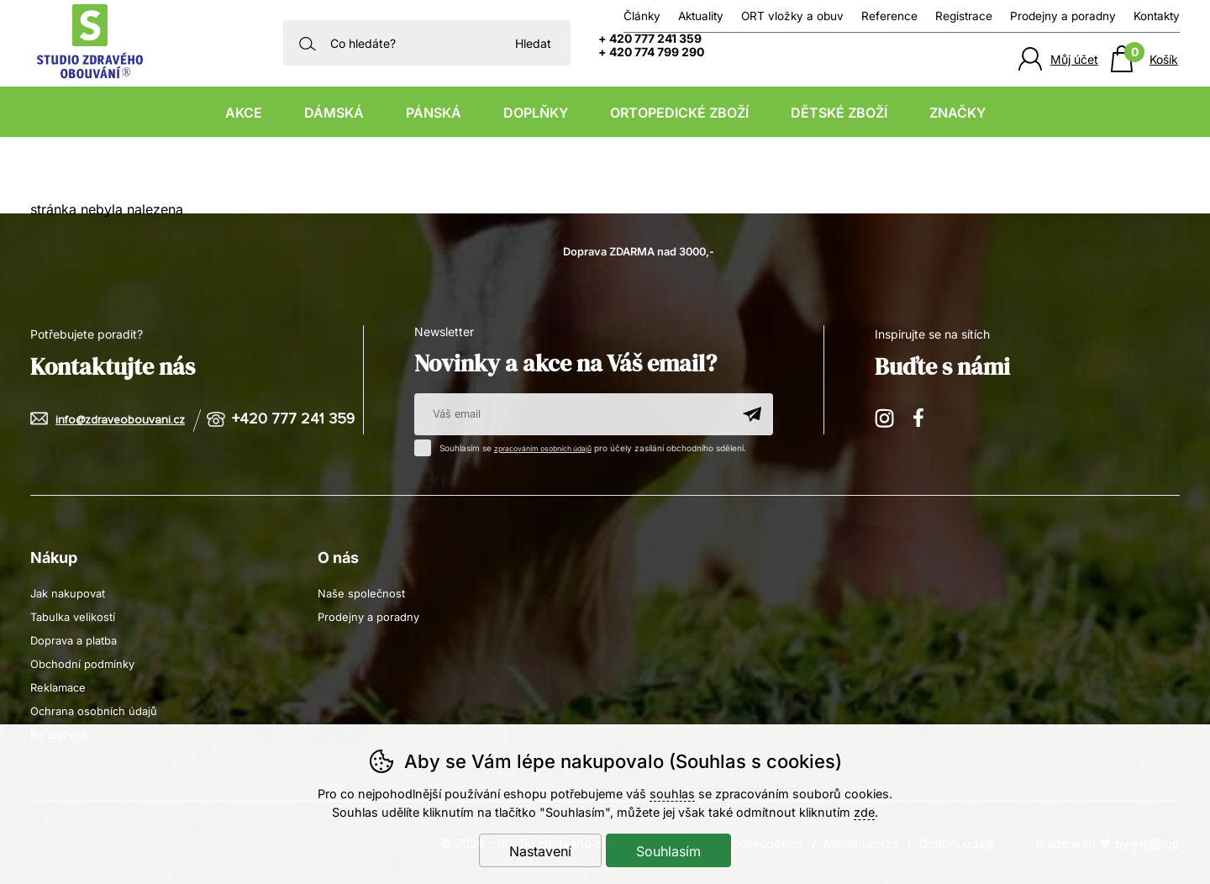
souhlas (672, 794)
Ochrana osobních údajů (97, 709)
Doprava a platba (78, 639)
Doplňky (535, 112)
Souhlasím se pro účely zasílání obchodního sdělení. (594, 446)
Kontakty (1157, 16)
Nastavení (540, 851)
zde (864, 812)
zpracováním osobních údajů (552, 448)
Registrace (963, 16)
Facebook (924, 417)
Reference (889, 16)
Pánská (433, 112)
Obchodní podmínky (86, 662)
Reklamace (60, 686)
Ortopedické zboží (679, 112)
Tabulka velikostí (76, 615)
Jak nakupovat (71, 592)
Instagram (886, 417)
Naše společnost (363, 592)
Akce (243, 112)
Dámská (334, 112)
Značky (957, 112)
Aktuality (700, 16)
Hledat (533, 43)
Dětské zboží (839, 112)
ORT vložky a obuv (792, 16)
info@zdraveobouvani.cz (123, 419)
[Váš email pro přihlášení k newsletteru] (572, 414)
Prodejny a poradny (1063, 16)
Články (641, 16)
